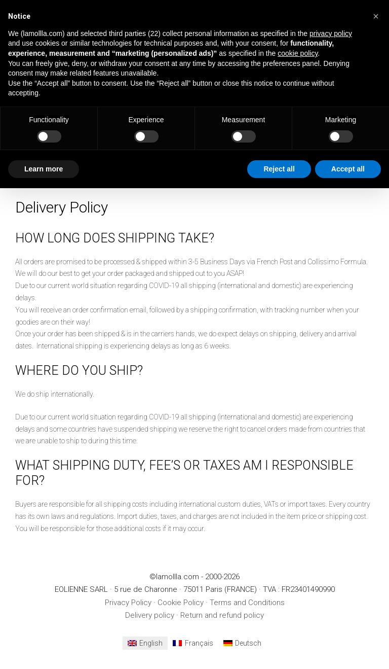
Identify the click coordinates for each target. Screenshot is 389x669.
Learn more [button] (43, 169)
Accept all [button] (348, 169)
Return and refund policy (222, 615)
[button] (376, 16)
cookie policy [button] (298, 53)
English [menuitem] (151, 643)
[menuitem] (145, 643)
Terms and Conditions (247, 602)
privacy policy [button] (330, 33)
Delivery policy (149, 615)
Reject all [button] (278, 169)
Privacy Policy (128, 602)
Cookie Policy (181, 602)
